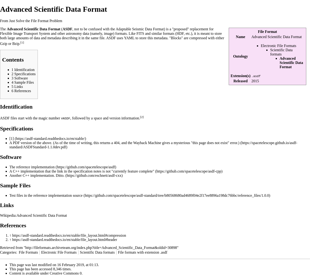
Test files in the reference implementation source (46, 195)
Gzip (3, 44)
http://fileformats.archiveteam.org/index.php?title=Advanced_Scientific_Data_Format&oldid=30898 (101, 247)
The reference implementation (32, 167)
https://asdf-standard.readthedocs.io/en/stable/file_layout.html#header (64, 239)
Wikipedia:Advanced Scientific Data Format (33, 215)
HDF (180, 33)
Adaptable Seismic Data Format (140, 29)
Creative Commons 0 (66, 273)
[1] (22, 42)
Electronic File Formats (278, 46)
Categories (8, 252)
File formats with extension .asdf (142, 252)
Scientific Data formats (281, 52)
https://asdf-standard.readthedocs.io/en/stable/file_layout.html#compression (69, 235)
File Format (267, 32)
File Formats (28, 252)
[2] (142, 117)
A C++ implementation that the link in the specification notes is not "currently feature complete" (81, 171)
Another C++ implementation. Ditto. (36, 175)
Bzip (15, 44)
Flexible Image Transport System (25, 33)
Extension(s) (240, 76)
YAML (129, 38)
